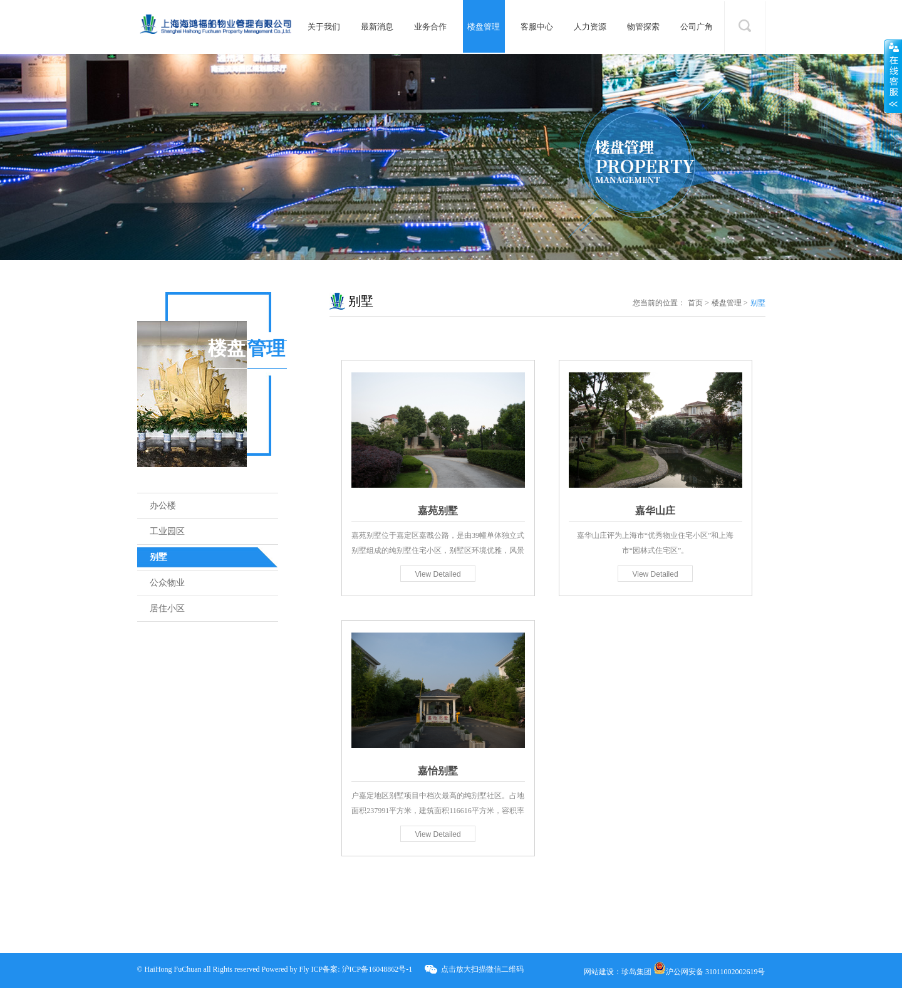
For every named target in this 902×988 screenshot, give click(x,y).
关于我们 (324, 26)
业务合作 (430, 26)
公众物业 (167, 582)
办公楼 (163, 505)
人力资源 (590, 26)
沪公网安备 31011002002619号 (709, 971)
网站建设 (599, 971)
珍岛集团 (636, 971)
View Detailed (437, 574)
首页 (695, 302)
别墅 (158, 557)
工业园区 (167, 531)
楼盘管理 (483, 26)
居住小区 (167, 608)
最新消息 (377, 26)
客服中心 (537, 26)
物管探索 (643, 26)
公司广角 (696, 26)
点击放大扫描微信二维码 (482, 969)
